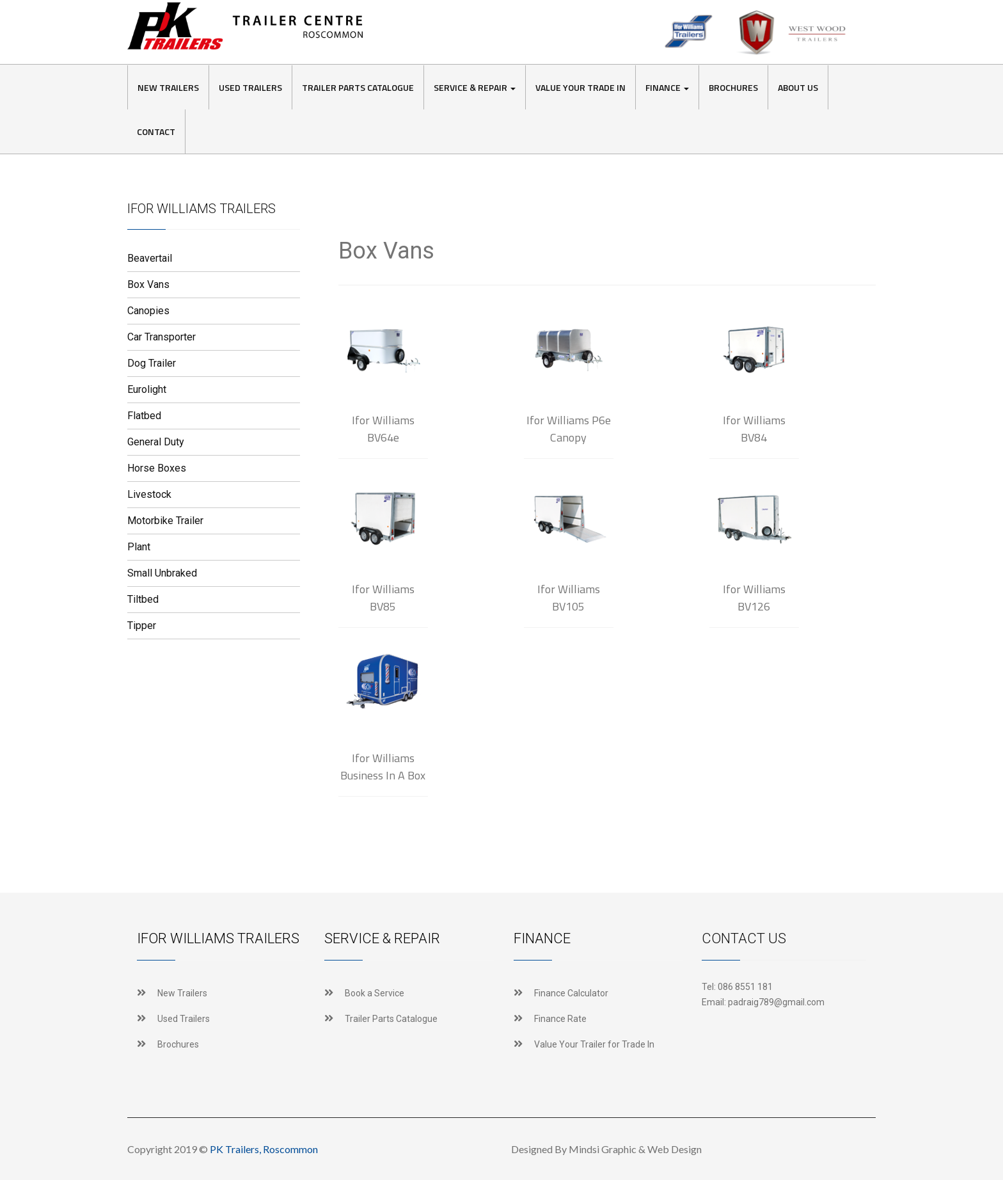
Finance (667, 87)
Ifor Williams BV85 (383, 597)
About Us (798, 87)
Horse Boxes (156, 468)
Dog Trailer (151, 363)
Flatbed (144, 416)
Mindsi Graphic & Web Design (635, 1149)
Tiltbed (143, 599)
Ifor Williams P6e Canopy (568, 428)
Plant (138, 547)
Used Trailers (250, 87)
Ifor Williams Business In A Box (382, 766)
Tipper (141, 625)
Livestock (149, 494)
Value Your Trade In (580, 87)
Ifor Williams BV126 (754, 597)
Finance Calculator (571, 993)
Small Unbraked (162, 573)
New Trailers (168, 87)
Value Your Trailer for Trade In (594, 1044)
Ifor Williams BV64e (383, 428)
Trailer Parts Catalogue (358, 87)
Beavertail (149, 258)
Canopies (148, 311)
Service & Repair (475, 87)
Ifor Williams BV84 (754, 428)
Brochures (733, 87)
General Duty (155, 442)
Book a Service (374, 993)
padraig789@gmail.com (776, 1002)
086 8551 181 (745, 987)
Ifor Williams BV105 (568, 597)
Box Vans (148, 284)
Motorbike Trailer (165, 520)
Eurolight (146, 389)
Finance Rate (560, 1019)
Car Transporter (161, 337)
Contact (156, 131)
